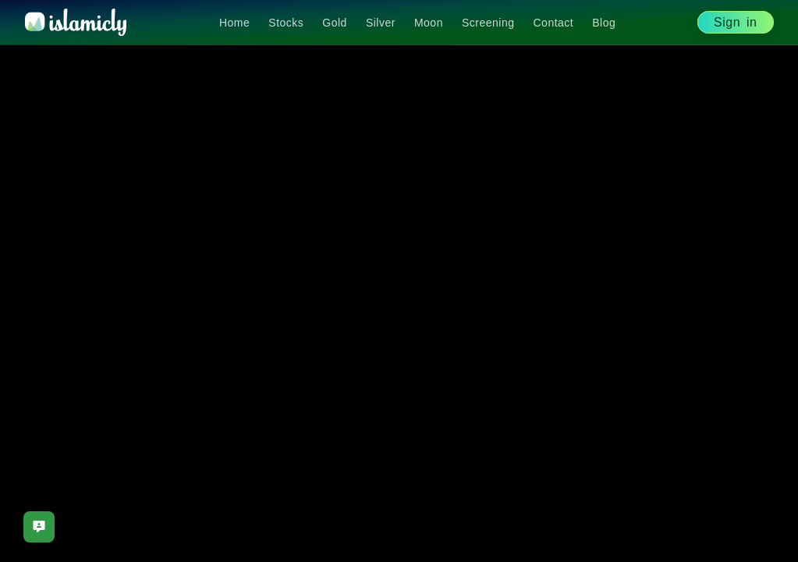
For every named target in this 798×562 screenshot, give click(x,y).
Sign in (735, 22)
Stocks (285, 22)
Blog (603, 22)
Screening (488, 22)
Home (234, 22)
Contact (554, 22)
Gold (334, 22)
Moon (428, 22)
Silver (380, 22)
